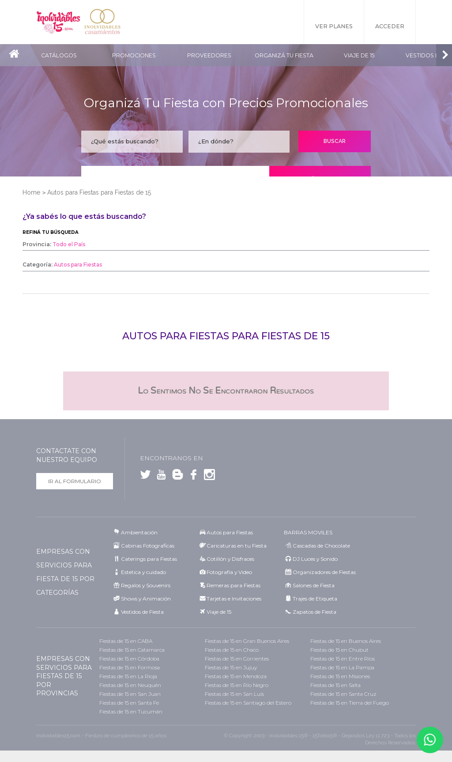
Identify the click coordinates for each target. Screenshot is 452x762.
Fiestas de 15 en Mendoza (236, 676)
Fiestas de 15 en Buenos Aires (345, 641)
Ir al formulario (74, 481)
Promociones (134, 55)
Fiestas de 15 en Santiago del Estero (248, 702)
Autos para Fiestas (230, 532)
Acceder (389, 26)
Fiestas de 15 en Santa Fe (129, 702)
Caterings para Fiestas (149, 559)
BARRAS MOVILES (308, 532)
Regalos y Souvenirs (145, 585)
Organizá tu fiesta (284, 55)
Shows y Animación (146, 598)
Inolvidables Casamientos (102, 22)
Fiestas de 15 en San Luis (234, 694)
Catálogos (59, 55)
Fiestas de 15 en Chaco (232, 649)
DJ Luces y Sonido (315, 559)
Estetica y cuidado (143, 572)
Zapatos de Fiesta (314, 611)
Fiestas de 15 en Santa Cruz (343, 694)
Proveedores (209, 55)
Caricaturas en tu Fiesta (237, 545)
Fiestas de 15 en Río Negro (236, 685)
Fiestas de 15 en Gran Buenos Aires (247, 641)
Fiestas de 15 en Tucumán (130, 711)
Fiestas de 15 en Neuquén (130, 685)
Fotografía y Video (229, 572)
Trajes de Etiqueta (315, 598)
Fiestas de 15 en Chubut (339, 649)
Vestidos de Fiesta (142, 611)
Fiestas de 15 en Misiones (340, 676)
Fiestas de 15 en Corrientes (237, 658)
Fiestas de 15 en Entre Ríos (342, 658)
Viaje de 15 (359, 55)
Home (31, 192)
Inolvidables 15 (58, 22)
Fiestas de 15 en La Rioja (128, 676)
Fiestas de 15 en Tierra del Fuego (349, 702)
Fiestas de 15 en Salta (335, 685)
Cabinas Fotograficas (147, 545)
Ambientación (139, 532)
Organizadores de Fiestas (324, 572)
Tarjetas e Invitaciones (234, 598)
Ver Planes (334, 26)
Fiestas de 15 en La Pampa (342, 667)
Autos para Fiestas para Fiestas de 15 (99, 192)
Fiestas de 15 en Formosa (129, 667)
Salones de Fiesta (314, 585)
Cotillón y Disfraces (230, 559)
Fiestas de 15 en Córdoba (129, 658)
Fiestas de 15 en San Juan (130, 694)
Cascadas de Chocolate (321, 545)
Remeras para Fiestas (233, 585)
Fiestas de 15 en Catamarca (132, 649)
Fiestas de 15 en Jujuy (231, 667)
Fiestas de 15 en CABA (125, 641)
